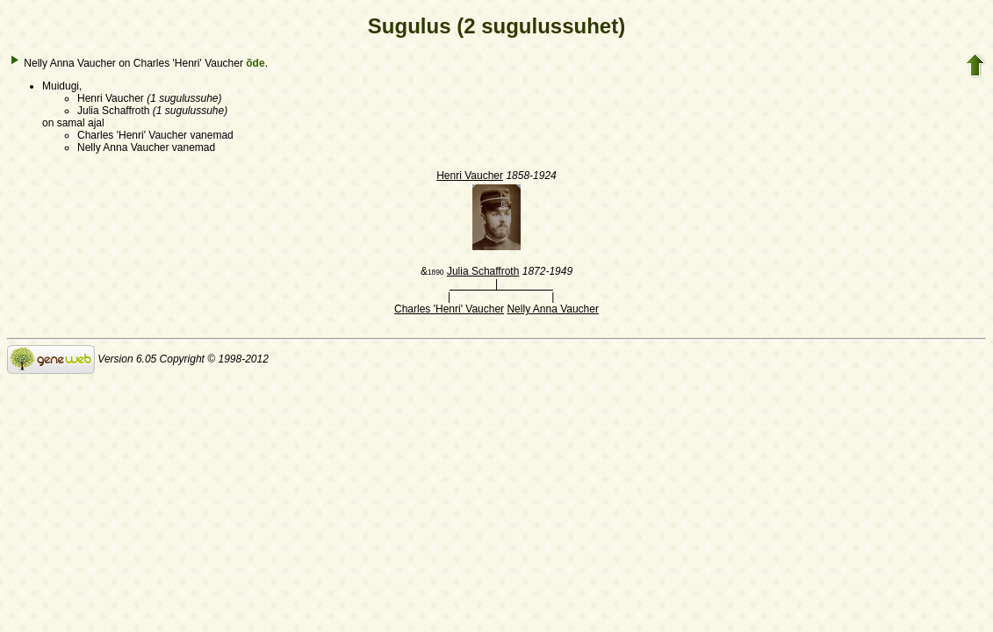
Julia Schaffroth (483, 271)
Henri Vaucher (469, 175)
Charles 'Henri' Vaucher (449, 309)
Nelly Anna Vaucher (553, 309)
